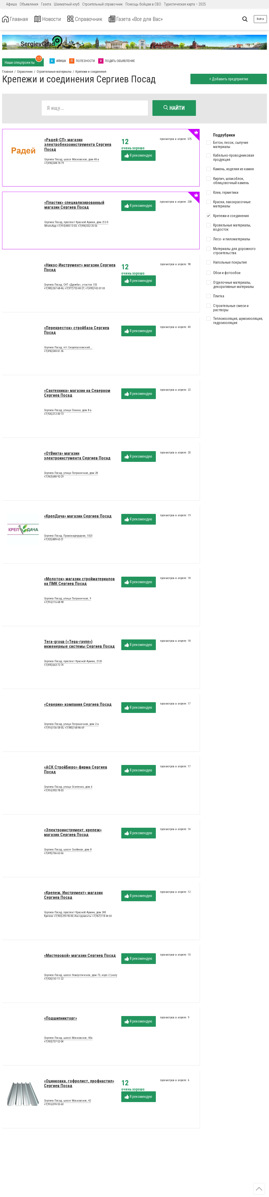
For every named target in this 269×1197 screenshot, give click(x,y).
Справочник (92, 19)
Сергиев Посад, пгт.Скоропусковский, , (68, 348)
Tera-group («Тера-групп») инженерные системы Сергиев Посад (79, 645)
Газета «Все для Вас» (149, 19)
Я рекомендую (138, 156)
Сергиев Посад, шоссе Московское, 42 (67, 1101)
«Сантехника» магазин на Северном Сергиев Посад (77, 394)
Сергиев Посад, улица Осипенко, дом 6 (68, 788)
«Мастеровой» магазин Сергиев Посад (80, 956)
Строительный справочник (102, 4)
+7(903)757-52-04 (53, 1042)
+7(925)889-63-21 (53, 540)
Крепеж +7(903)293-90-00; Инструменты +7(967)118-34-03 (78, 917)
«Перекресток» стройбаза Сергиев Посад (76, 331)
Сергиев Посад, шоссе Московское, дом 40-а (71, 160)
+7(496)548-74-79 (54, 164)
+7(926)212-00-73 (53, 415)
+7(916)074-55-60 (53, 1105)
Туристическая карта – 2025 (185, 4)
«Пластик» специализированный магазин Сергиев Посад (74, 206)
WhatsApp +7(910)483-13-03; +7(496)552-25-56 (70, 227)
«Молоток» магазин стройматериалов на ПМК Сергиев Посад (79, 582)
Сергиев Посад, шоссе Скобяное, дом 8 (67, 850)
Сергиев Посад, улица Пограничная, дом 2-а (71, 725)
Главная (16, 19)
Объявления (29, 4)
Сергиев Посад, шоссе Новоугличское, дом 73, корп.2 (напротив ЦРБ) (87, 976)
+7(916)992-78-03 (53, 791)
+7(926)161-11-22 (53, 980)
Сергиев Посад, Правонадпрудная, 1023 (68, 536)
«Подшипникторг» (60, 1019)
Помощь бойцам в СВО (143, 4)
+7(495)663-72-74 (53, 666)
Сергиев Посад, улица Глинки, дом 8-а (67, 411)
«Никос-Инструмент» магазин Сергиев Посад (80, 268)
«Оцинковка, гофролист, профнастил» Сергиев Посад (79, 1084)
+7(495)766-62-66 (53, 854)
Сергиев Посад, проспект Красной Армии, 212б (73, 662)
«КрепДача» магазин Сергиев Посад (78, 517)
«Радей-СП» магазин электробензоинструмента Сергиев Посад (77, 145)
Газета (46, 4)
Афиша (11, 4)
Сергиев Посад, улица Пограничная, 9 (67, 599)
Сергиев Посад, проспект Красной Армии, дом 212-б (76, 223)
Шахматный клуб (66, 4)
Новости (52, 19)
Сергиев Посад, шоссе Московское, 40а (68, 1039)
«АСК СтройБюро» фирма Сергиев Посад (75, 770)
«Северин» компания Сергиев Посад (78, 705)
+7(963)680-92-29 (53, 477)
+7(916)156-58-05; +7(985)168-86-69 (64, 728)
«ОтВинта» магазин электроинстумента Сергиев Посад (77, 457)
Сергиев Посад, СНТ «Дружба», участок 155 (70, 285)
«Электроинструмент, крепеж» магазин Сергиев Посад (73, 833)
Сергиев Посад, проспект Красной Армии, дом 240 (75, 913)
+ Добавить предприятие (227, 79)
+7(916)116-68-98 (53, 603)
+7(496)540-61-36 (53, 352)
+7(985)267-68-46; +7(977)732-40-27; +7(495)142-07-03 (74, 289)
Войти (260, 19)
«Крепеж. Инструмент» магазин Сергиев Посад (73, 896)
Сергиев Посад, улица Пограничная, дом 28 (71, 474)
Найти (174, 108)
